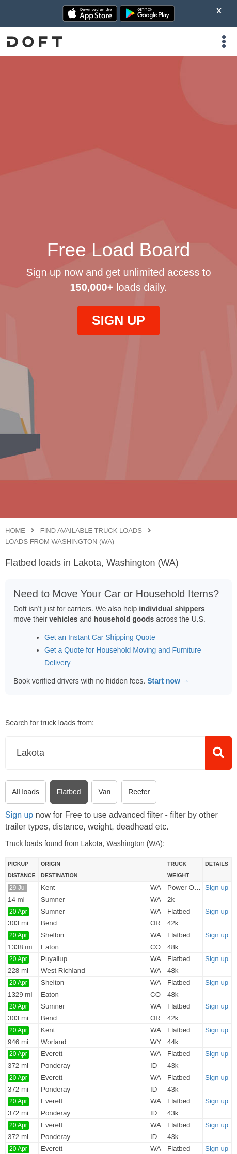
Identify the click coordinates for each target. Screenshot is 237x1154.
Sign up (19, 814)
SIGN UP (118, 320)
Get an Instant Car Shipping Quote (99, 637)
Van (104, 792)
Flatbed (69, 792)
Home (15, 530)
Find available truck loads (91, 530)
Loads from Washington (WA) (59, 541)
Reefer (139, 792)
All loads (25, 792)
